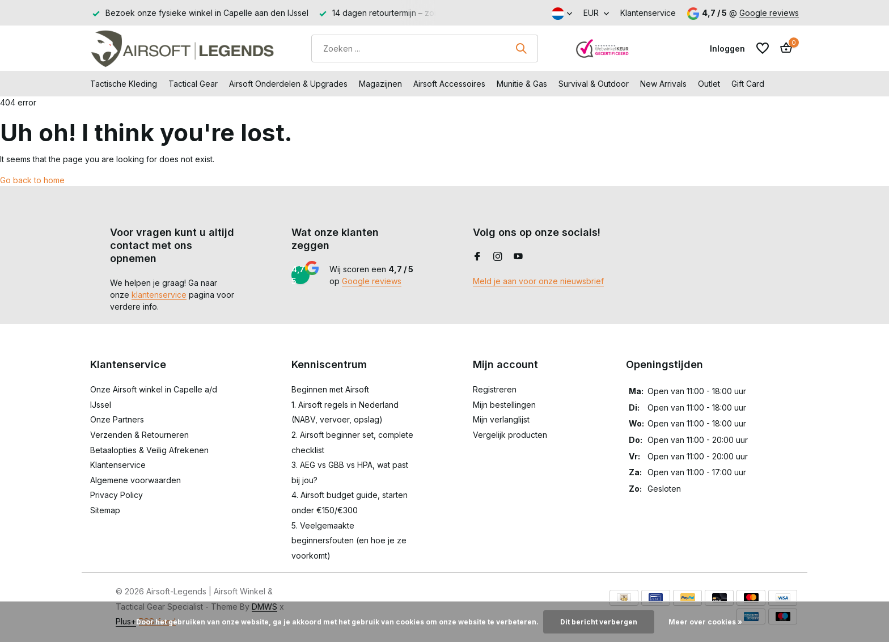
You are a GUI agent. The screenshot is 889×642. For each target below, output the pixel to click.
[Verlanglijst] (762, 48)
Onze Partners (117, 419)
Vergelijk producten (510, 435)
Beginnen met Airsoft (330, 389)
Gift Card (747, 83)
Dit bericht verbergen (598, 622)
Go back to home (32, 180)
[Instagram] (497, 257)
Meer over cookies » (705, 622)
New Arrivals (663, 83)
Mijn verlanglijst (501, 419)
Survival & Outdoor (593, 83)
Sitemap (105, 510)
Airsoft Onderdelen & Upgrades (288, 83)
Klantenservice (648, 13)
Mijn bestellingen (504, 404)
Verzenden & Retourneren (139, 435)
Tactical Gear (193, 83)
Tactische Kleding (123, 83)
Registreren (495, 389)
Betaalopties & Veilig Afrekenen (149, 450)
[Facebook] (477, 257)
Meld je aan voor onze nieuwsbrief (538, 281)
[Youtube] (518, 257)
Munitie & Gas (522, 83)
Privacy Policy (116, 495)
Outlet (709, 83)
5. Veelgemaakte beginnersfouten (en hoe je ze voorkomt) (349, 540)
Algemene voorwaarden (135, 480)
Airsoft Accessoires (449, 83)
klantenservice (159, 294)
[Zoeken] (424, 48)
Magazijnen (380, 83)
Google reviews (769, 13)
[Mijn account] (727, 48)
